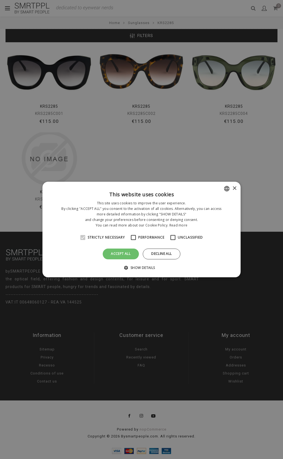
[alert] (141, 229)
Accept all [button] (120, 253)
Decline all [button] (161, 253)
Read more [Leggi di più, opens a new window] (178, 225)
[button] (141, 267)
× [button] (234, 188)
